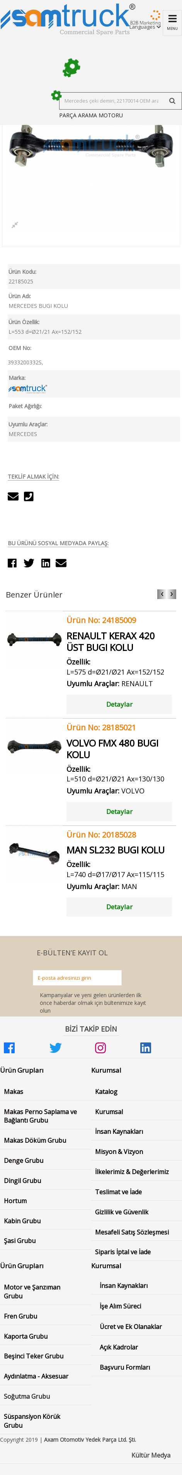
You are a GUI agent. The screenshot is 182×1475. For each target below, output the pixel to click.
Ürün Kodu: (22, 271)
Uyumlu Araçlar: (28, 424)
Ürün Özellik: (24, 322)
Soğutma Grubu (27, 1396)
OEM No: (20, 348)
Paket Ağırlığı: (25, 406)
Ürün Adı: (20, 296)
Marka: (17, 377)
